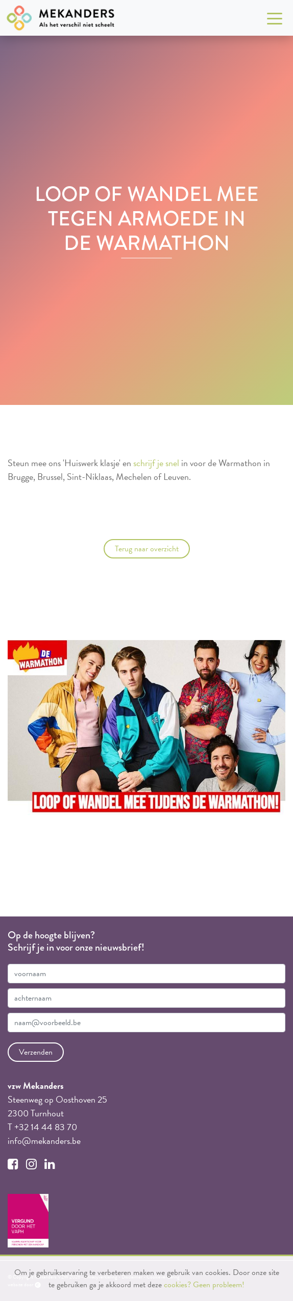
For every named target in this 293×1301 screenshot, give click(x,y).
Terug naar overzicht (147, 549)
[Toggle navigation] (274, 17)
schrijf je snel (156, 463)
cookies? (177, 1285)
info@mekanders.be (44, 1140)
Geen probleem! (219, 1285)
